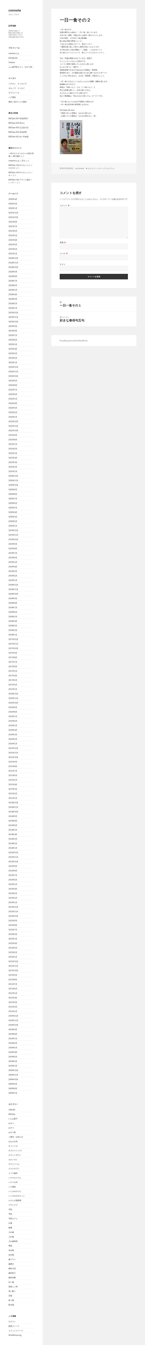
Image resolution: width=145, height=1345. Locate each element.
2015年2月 (12, 793)
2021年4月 (12, 457)
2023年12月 (13, 312)
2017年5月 (12, 671)
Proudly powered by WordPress (73, 340)
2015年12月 (13, 748)
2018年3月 (12, 625)
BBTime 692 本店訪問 (17, 132)
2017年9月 (12, 653)
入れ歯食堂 (13, 1241)
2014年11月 (13, 807)
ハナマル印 (13, 1182)
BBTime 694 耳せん (16, 123)
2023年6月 (12, 339)
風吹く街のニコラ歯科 (17, 102)
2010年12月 (13, 1016)
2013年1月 (12, 902)
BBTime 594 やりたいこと (19, 165)
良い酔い (12, 1291)
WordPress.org (15, 1335)
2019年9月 (12, 544)
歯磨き (11, 1264)
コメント (65, 205)
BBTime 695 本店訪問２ (18, 118)
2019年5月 (12, 562)
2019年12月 (13, 530)
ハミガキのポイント (16, 1196)
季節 (10, 1245)
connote (14, 10)
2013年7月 (12, 875)
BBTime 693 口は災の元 (18, 127)
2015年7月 (12, 771)
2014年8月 (12, 820)
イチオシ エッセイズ (17, 83)
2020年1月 (12, 526)
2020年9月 (12, 489)
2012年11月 (13, 911)
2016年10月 (13, 702)
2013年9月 (12, 866)
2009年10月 (13, 1079)
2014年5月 (12, 830)
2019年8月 (12, 548)
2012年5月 (12, 938)
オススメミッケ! (15, 1150)
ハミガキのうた (14, 1191)
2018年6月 (12, 612)
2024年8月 (12, 276)
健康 (10, 1227)
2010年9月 (12, 1029)
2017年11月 (13, 643)
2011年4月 (12, 997)
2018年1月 (12, 634)
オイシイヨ (13, 1146)
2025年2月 (12, 249)
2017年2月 (12, 684)
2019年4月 (12, 566)
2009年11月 (13, 1075)
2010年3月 (12, 1056)
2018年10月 (13, 594)
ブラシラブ (13, 1205)
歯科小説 (12, 1268)
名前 (63, 242)
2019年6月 (12, 557)
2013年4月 (12, 889)
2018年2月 (12, 630)
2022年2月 (12, 412)
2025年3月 (12, 244)
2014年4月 (12, 834)
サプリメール (13, 92)
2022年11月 (13, 371)
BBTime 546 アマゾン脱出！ (20, 179)
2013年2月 (12, 898)
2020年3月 (12, 516)
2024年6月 (12, 285)
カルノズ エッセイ (16, 88)
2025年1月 (12, 253)
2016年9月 (12, 707)
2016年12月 (13, 693)
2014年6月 (12, 825)
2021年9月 (12, 435)
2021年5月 (12, 453)
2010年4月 (12, 1052)
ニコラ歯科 (13, 1173)
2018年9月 (12, 598)
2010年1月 (12, 1065)
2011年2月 (12, 1006)
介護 (10, 1223)
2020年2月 (12, 521)
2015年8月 (12, 766)
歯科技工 (12, 1273)
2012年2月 (12, 952)
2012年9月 (12, 920)
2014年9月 (12, 816)
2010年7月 (12, 1038)
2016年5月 (12, 725)
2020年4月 (12, 512)
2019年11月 (13, 535)
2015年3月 (12, 789)
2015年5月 (12, 780)
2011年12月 (13, 961)
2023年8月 (12, 330)
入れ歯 (11, 1232)
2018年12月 (13, 585)
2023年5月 (12, 344)
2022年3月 (12, 408)
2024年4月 (12, 294)
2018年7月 (12, 607)
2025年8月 (12, 222)
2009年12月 (13, 1070)
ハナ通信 (12, 97)
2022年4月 (12, 403)
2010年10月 (13, 1025)
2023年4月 (12, 349)
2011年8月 (12, 979)
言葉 (10, 1295)
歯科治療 (12, 1277)
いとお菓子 (13, 1118)
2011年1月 (12, 1011)
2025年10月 (13, 217)
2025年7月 (12, 226)
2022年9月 (12, 380)
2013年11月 (13, 857)
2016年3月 (12, 734)
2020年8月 (12, 494)
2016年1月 (12, 743)
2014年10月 (13, 811)
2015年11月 (13, 752)
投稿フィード (13, 1326)
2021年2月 (12, 467)
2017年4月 (12, 675)
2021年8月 (12, 439)
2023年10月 (13, 321)
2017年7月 (12, 662)
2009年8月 (12, 1088)
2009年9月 (12, 1084)
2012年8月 (12, 925)
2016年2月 (12, 739)
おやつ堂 (12, 1132)
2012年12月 (13, 907)
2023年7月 (12, 335)
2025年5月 (12, 235)
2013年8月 (12, 870)
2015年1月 (12, 798)
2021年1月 (12, 471)
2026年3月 (12, 203)
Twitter (11, 62)
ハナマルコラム (14, 1177)
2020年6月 (12, 503)
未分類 (11, 1250)
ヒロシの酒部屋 (14, 1200)
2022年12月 (13, 367)
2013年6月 (12, 879)
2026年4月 (12, 199)
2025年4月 (12, 240)
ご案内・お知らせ (15, 1137)
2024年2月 (12, 303)
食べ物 (11, 1300)
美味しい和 (13, 1286)
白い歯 (11, 1282)
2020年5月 (12, 507)
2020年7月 (12, 498)
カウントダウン (14, 1155)
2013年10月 (13, 861)
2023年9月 (12, 326)
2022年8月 (12, 385)
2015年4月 (12, 784)
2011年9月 (12, 975)
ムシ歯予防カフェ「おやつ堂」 (21, 67)
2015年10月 (13, 757)
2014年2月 (12, 843)
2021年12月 (13, 421)
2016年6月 (12, 721)
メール (64, 253)
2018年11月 (13, 589)
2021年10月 (13, 430)
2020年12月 (13, 476)
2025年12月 (13, 212)
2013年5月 (12, 884)
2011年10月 (13, 970)
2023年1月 (12, 362)
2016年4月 (12, 730)
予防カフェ (13, 1218)
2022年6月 (12, 394)
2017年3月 (12, 680)
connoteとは (13, 53)
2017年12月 (13, 639)
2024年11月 (13, 262)
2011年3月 (12, 1002)
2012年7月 (12, 929)
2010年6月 (12, 1043)
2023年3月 (12, 353)
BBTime (11, 1114)
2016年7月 (12, 716)
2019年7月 (12, 553)
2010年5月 (12, 1047)
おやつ (11, 1123)
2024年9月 (12, 271)
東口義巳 (16, 156)
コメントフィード (15, 1330)
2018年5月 (12, 616)
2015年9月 (12, 761)
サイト (62, 264)
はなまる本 (13, 1141)
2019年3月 (12, 571)
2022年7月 (12, 389)
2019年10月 (13, 539)
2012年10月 (13, 916)
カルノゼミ (13, 1159)
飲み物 (11, 1304)
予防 (10, 1209)
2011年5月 (12, 993)
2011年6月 (12, 988)
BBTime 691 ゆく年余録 (18, 136)
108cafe (11, 1109)
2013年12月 (13, 852)
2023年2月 (12, 358)
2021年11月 (13, 426)
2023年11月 (13, 317)
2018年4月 (12, 621)
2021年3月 (12, 462)
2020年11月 (13, 480)
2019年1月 (12, 580)
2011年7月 (12, 984)
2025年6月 (12, 231)
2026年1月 (12, 208)
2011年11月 (13, 966)
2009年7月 (12, 1093)
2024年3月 (12, 299)
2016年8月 (12, 712)
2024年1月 (12, 308)
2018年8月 (12, 603)
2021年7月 (12, 444)
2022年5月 (12, 398)
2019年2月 (12, 575)
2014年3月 (12, 839)
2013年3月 (12, 893)
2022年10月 (13, 376)
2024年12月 (13, 258)
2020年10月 (13, 485)
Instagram (13, 58)
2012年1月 (12, 957)
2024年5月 (12, 290)
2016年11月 (13, 698)
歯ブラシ (12, 1259)
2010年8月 (12, 1034)
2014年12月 (13, 802)
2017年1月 (12, 689)
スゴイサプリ (13, 1168)
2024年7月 (12, 281)
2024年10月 (13, 267)
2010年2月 (12, 1061)
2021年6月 (12, 448)
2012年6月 (12, 934)
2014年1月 (12, 848)
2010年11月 (13, 1020)
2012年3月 (12, 948)
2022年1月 (12, 417)
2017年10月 (13, 648)
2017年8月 (12, 657)
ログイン (12, 1321)
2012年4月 (12, 943)
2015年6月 (12, 775)
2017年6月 (12, 666)
